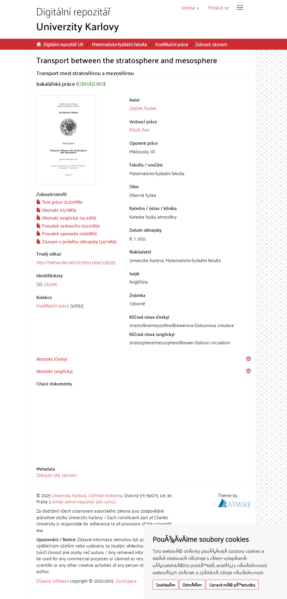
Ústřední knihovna (105, 495)
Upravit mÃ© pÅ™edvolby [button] (232, 584)
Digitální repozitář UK (63, 44)
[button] (190, 7)
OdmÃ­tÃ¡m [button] (192, 584)
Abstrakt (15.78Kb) (56, 210)
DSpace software (52, 580)
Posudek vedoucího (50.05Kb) (68, 225)
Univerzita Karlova (69, 495)
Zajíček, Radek (142, 108)
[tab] (78, 284)
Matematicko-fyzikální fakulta (119, 44)
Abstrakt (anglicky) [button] (54, 371)
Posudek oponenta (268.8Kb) (66, 233)
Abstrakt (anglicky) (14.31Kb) (66, 217)
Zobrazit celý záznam (56, 475)
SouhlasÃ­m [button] (165, 584)
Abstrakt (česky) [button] (51, 358)
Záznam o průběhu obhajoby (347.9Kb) (76, 241)
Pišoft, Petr (139, 129)
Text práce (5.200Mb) (59, 201)
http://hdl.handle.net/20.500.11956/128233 (75, 262)
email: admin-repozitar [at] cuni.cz (84, 501)
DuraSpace (126, 580)
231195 (50, 284)
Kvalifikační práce (171, 44)
